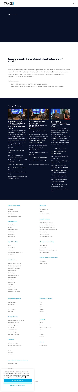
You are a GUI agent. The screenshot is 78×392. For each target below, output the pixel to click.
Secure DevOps (43, 232)
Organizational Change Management (48, 250)
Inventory (10, 366)
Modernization (11, 236)
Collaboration (43, 261)
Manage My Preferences (17, 385)
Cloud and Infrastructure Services (16, 320)
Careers (41, 325)
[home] (9, 3)
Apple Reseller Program (13, 334)
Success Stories (11, 247)
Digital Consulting (13, 242)
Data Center (10, 284)
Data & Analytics (12, 221)
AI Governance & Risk (13, 211)
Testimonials (11, 250)
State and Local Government (14, 345)
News (41, 302)
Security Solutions (45, 219)
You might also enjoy (14, 106)
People (41, 329)
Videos (9, 245)
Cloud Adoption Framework (14, 265)
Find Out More (11, 254)
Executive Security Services (46, 222)
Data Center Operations (13, 325)
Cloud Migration (11, 280)
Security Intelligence (44, 234)
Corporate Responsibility (45, 327)
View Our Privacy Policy (19, 377)
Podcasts (42, 309)
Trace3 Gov (11, 339)
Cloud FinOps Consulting (13, 275)
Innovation (43, 205)
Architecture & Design (13, 229)
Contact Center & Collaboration (49, 257)
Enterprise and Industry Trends (15, 252)
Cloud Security (11, 282)
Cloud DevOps (11, 272)
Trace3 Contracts (12, 354)
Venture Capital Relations (46, 213)
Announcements (44, 314)
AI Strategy (10, 209)
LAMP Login (10, 311)
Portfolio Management (45, 252)
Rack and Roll (11, 368)
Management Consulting (47, 242)
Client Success (11, 304)
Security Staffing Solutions (46, 236)
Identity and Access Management (47, 227)
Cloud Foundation (12, 277)
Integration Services (12, 363)
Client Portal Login (12, 332)
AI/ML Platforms (11, 224)
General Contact (43, 345)
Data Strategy (11, 234)
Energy (9, 350)
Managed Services (13, 316)
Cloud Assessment (12, 270)
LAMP (9, 306)
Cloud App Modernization (14, 268)
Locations (42, 334)
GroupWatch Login (12, 329)
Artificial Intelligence (14, 205)
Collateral (42, 311)
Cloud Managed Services (13, 322)
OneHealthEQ (11, 327)
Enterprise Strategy (12, 289)
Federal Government (13, 343)
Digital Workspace (12, 287)
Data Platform (11, 232)
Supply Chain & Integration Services (18, 360)
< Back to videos (13, 15)
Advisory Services (44, 209)
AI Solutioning (11, 213)
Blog (41, 304)
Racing (41, 332)
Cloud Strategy (43, 245)
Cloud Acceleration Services (14, 263)
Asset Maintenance (12, 302)
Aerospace (10, 352)
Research (42, 211)
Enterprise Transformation (14, 291)
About (41, 322)
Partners (42, 336)
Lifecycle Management (14, 298)
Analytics (10, 227)
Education (10, 347)
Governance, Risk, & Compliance (47, 224)
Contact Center (43, 263)
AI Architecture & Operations (14, 216)
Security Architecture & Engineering (48, 229)
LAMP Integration (12, 309)
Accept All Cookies (17, 380)
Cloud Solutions (12, 260)
